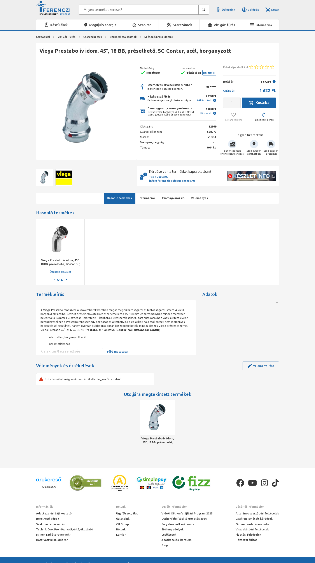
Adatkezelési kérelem (176, 539)
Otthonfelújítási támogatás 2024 (183, 518)
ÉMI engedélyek (172, 529)
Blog (164, 545)
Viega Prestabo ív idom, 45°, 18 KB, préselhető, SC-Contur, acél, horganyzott (60, 264)
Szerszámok (182, 25)
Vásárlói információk (250, 506)
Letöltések (168, 534)
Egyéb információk (174, 506)
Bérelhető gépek (47, 518)
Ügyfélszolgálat (127, 513)
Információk (44, 506)
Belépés (250, 9)
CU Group (122, 524)
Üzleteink (228, 9)
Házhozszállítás (246, 539)
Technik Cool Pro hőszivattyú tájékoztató (64, 529)
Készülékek (59, 25)
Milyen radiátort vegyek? (53, 534)
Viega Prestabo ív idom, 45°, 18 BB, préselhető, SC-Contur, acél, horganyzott (157, 440)
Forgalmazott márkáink (177, 524)
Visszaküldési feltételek (252, 529)
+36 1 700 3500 (158, 176)
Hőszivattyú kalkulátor (52, 539)
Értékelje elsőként (60, 272)
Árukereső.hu (49, 487)
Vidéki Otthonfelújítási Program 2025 (186, 513)
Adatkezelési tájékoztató (54, 513)
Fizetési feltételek (248, 534)
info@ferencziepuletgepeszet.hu (172, 180)
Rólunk (121, 506)
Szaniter (144, 25)
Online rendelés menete (252, 524)
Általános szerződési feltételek (257, 513)
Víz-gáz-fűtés (224, 25)
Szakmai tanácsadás (50, 524)
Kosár (272, 9)
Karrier (121, 534)
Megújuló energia (102, 25)
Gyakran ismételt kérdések (254, 518)
